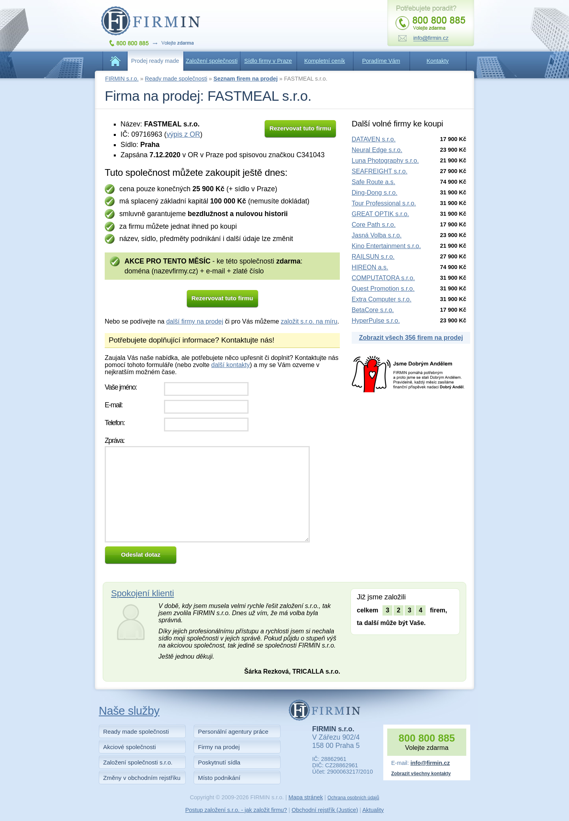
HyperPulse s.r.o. (376, 320)
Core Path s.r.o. (374, 224)
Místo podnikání (219, 777)
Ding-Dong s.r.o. (375, 192)
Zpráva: (114, 440)
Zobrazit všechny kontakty (421, 773)
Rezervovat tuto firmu (300, 128)
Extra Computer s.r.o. (381, 299)
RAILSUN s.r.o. (373, 256)
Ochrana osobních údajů (353, 797)
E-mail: (113, 405)
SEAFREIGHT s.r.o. (379, 171)
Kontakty (438, 61)
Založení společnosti (211, 61)
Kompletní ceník (324, 61)
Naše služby (129, 710)
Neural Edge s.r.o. (377, 150)
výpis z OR (183, 134)
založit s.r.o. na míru (309, 321)
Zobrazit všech (411, 337)
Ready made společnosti (176, 78)
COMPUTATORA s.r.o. (383, 278)
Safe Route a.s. (373, 182)
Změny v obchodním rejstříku (142, 777)
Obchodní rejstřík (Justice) (325, 810)
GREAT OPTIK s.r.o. (380, 214)
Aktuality (373, 810)
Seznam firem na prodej (245, 78)
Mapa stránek (305, 797)
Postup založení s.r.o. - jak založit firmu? (236, 810)
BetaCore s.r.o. (373, 310)
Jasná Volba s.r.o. (376, 235)
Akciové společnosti (129, 747)
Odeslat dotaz (140, 554)
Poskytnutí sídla (219, 762)
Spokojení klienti (142, 593)
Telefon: (114, 423)
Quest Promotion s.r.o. (383, 288)
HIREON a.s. (370, 267)
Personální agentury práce (233, 731)
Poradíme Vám (381, 61)
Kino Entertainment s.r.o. (386, 246)
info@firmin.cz (430, 763)
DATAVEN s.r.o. (374, 139)
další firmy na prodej (194, 321)
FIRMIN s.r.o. (122, 78)
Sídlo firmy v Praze (268, 61)
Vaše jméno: (121, 387)
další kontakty (230, 365)
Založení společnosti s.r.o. (138, 762)
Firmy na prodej (219, 747)
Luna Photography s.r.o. (385, 160)
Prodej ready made (155, 61)
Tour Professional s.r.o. (384, 203)
